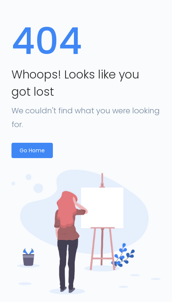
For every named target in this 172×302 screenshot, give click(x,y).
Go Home (32, 150)
